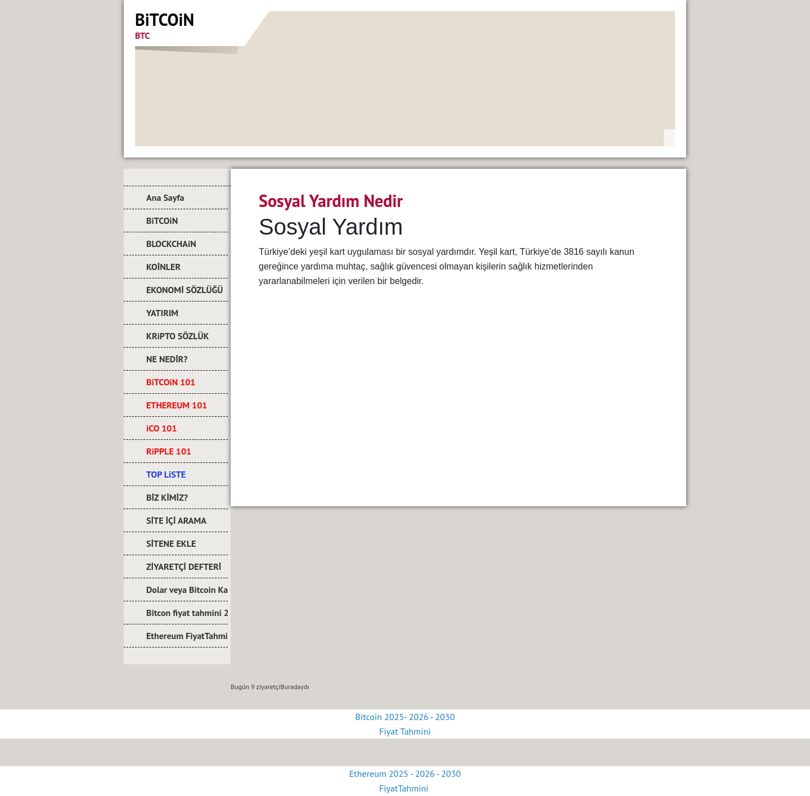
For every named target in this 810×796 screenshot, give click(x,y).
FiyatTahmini (405, 788)
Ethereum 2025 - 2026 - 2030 (405, 773)
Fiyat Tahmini (404, 731)
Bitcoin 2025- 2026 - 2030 (405, 716)
